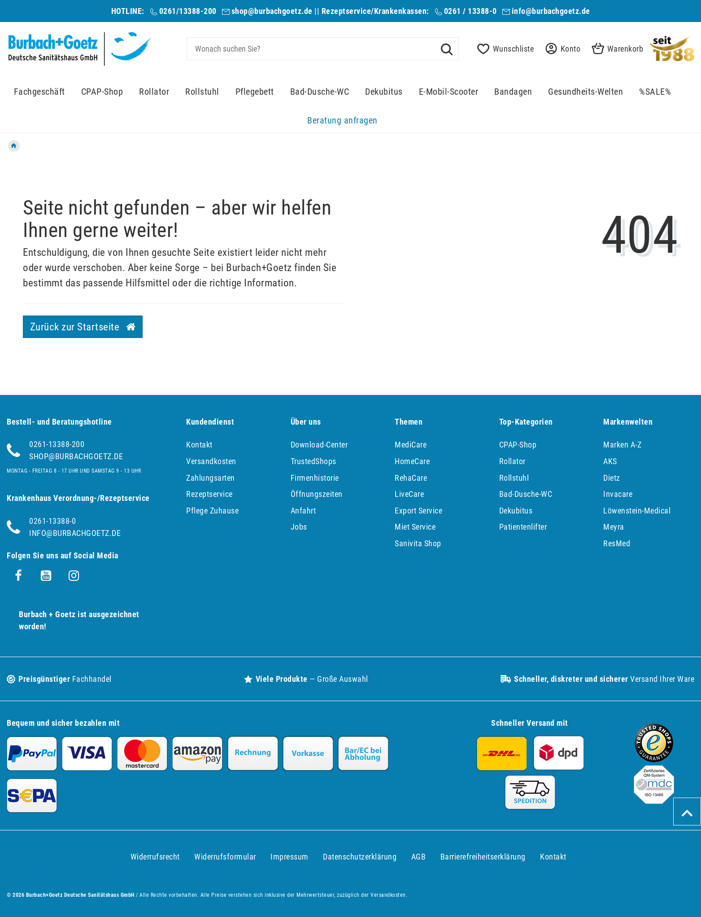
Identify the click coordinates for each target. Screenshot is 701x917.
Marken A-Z (622, 444)
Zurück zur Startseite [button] (83, 327)
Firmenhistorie (315, 478)
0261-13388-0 (52, 521)
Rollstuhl (202, 92)
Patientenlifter (523, 526)
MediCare (411, 444)
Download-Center (319, 444)
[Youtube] (46, 576)
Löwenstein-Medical (637, 510)
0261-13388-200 (56, 444)
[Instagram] (74, 576)
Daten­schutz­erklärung (359, 856)
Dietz (611, 478)
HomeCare (412, 461)
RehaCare (411, 478)
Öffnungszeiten (317, 494)
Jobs (299, 526)
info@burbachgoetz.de (551, 11)
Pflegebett (254, 92)
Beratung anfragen (342, 120)
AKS (610, 461)
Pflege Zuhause (212, 510)
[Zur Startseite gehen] (14, 146)
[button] (560, 49)
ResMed (616, 543)
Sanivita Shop (418, 543)
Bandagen (513, 92)
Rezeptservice (209, 494)
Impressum (289, 856)
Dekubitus (384, 92)
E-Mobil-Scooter (449, 92)
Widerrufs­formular (225, 856)
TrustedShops (313, 461)
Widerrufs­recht (155, 856)
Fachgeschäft (39, 92)
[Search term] (323, 48)
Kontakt (199, 444)
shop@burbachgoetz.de (272, 11)
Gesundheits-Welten (585, 92)
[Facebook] (18, 576)
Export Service (418, 510)
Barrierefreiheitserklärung (483, 856)
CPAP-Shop (102, 92)
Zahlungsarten (210, 478)
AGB (418, 856)
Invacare (617, 494)
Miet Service (415, 526)
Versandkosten (211, 461)
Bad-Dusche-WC (319, 92)
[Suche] (446, 48)
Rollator (154, 92)
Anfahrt (303, 510)
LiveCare (409, 494)
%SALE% (655, 92)
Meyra (613, 526)
